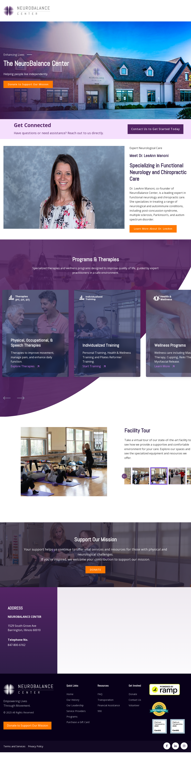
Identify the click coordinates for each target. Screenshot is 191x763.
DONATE (95, 569)
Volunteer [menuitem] (134, 705)
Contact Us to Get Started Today (155, 129)
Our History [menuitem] (72, 699)
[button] (7, 398)
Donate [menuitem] (133, 694)
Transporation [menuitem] (105, 699)
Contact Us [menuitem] (135, 699)
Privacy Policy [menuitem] (35, 746)
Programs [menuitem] (72, 716)
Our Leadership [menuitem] (75, 705)
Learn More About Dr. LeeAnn (153, 228)
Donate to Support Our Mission (28, 84)
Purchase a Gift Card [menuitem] (77, 722)
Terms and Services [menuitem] (14, 746)
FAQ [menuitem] (100, 694)
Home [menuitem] (69, 694)
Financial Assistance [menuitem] (109, 705)
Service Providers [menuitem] (76, 711)
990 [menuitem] (100, 711)
